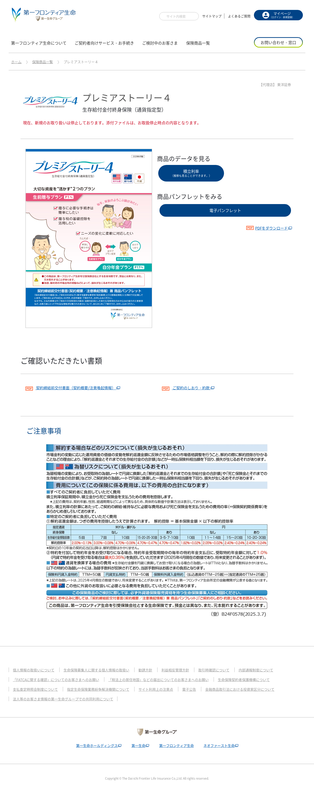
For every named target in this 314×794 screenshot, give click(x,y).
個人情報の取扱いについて (35, 670)
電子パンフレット (225, 213)
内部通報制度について (270, 670)
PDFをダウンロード (265, 232)
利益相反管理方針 (185, 670)
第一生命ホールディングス (94, 746)
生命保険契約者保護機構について (259, 680)
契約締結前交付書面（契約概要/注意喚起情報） (73, 387)
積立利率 (191, 174)
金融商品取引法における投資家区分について (253, 689)
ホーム (16, 61)
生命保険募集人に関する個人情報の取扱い (102, 670)
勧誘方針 (153, 670)
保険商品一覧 (42, 61)
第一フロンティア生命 (176, 746)
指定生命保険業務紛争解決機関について (103, 689)
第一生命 (137, 746)
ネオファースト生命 (221, 746)
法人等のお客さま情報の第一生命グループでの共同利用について (66, 699)
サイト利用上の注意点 (164, 689)
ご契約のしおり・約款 (187, 387)
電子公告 (199, 689)
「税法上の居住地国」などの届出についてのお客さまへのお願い (168, 680)
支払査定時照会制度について (37, 689)
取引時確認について (225, 670)
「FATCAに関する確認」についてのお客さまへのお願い (59, 680)
